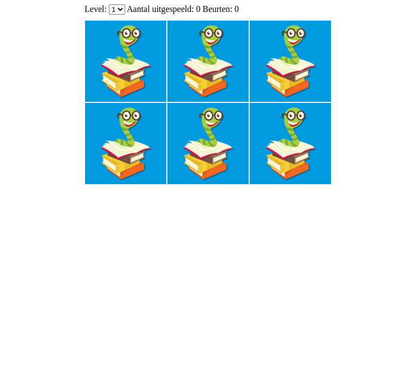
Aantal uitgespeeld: (161, 9)
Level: (95, 9)
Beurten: (217, 9)
